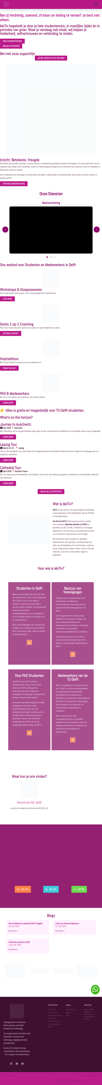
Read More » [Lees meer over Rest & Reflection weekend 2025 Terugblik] (13, 930)
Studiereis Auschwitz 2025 (19, 942)
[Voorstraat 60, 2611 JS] (73, 793)
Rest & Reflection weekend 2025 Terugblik (25, 923)
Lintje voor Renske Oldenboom (67, 923)
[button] (96, 4)
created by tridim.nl (91, 1075)
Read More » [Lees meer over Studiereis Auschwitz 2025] (13, 949)
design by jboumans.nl (69, 1080)
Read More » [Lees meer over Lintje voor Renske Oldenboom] (60, 930)
